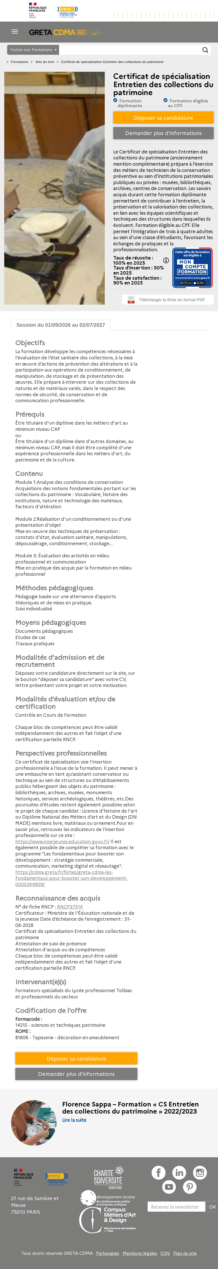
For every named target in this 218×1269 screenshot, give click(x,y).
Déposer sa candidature (163, 117)
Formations (19, 62)
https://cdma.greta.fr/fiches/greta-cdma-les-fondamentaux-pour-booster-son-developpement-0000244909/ (71, 878)
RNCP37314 (70, 906)
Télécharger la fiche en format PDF (172, 299)
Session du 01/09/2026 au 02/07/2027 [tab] (60, 325)
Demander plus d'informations (163, 132)
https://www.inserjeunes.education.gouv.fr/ (62, 841)
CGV (165, 1253)
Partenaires (107, 1253)
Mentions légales (140, 1253)
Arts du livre (45, 62)
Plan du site (185, 1253)
